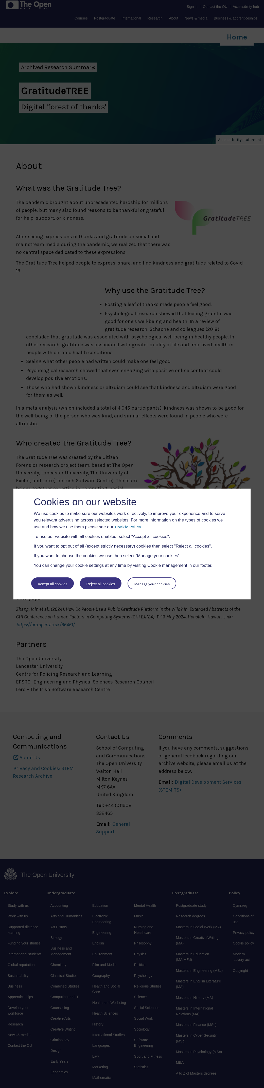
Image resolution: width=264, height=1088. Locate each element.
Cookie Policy (128, 526)
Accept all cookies (52, 584)
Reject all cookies (101, 584)
